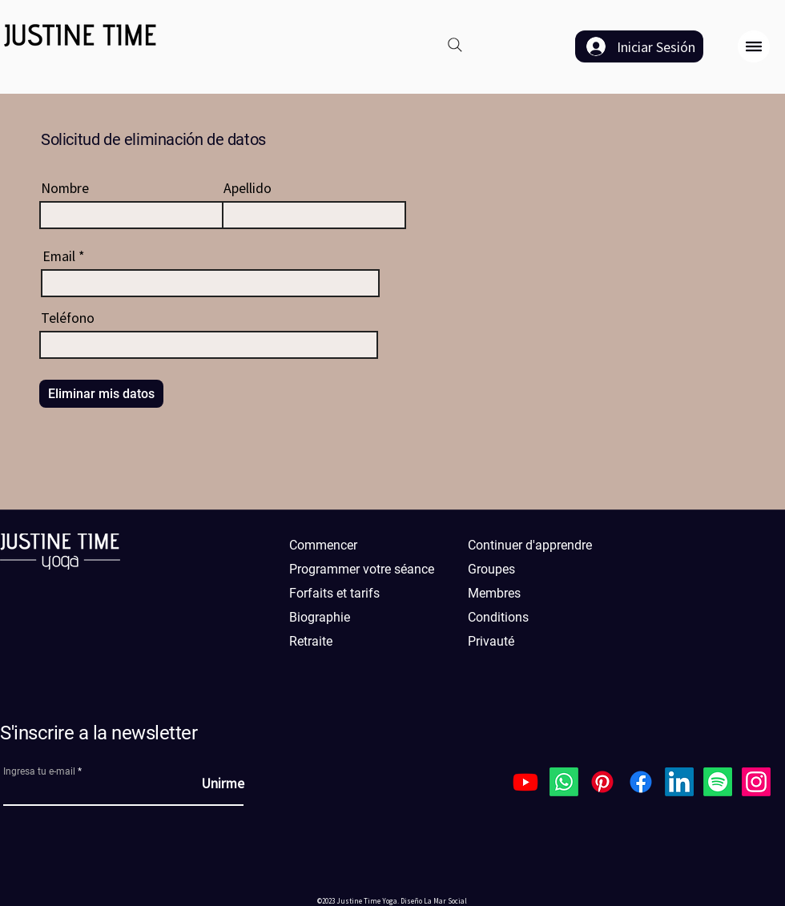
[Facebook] (640, 781)
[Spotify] (717, 781)
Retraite (310, 641)
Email (58, 255)
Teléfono (68, 317)
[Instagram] (756, 781)
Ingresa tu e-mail (39, 771)
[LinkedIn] (679, 781)
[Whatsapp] (564, 781)
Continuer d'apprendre (530, 545)
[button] (754, 46)
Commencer (323, 545)
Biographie (319, 617)
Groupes (491, 569)
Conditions (498, 617)
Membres (494, 593)
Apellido (247, 187)
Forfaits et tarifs (334, 593)
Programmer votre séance (361, 569)
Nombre (65, 187)
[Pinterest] (602, 781)
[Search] (455, 45)
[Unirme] (204, 783)
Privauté (491, 641)
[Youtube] (525, 781)
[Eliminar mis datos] (101, 394)
